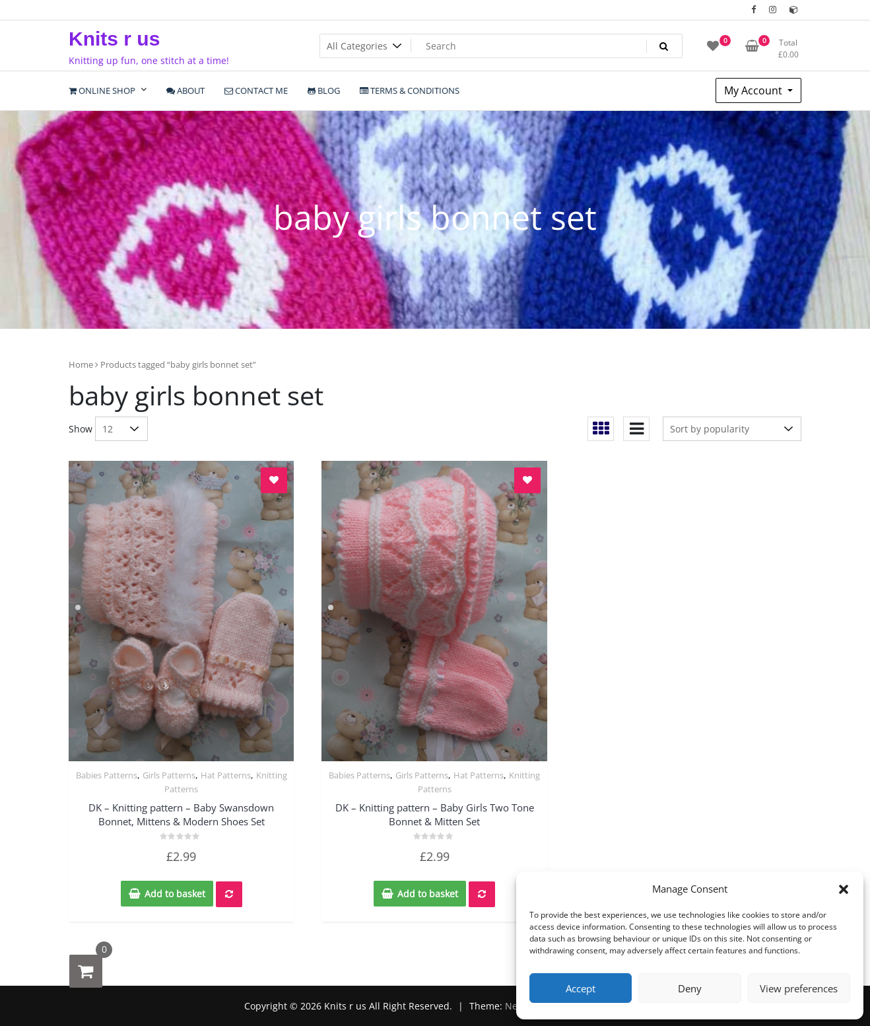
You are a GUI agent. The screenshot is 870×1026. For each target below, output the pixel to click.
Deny (690, 988)
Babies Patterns (106, 775)
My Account (754, 90)
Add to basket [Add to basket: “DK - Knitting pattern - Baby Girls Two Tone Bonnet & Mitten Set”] (427, 893)
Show (80, 429)
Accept (580, 988)
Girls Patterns (169, 775)
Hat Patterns (226, 775)
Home (81, 364)
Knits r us (114, 39)
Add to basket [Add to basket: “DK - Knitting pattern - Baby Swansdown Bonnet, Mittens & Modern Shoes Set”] (175, 893)
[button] (843, 888)
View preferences (799, 988)
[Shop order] (732, 429)
